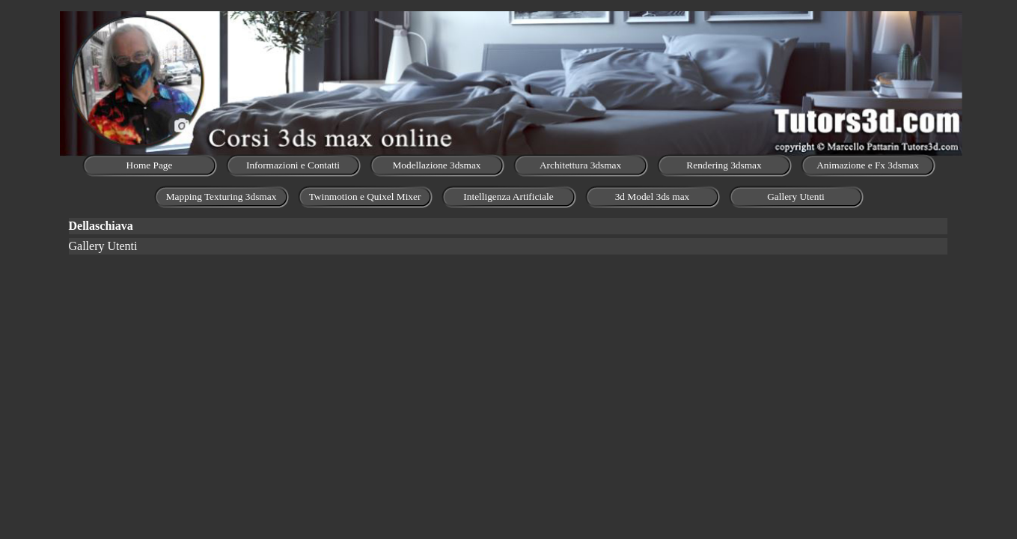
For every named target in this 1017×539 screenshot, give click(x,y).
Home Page (149, 165)
